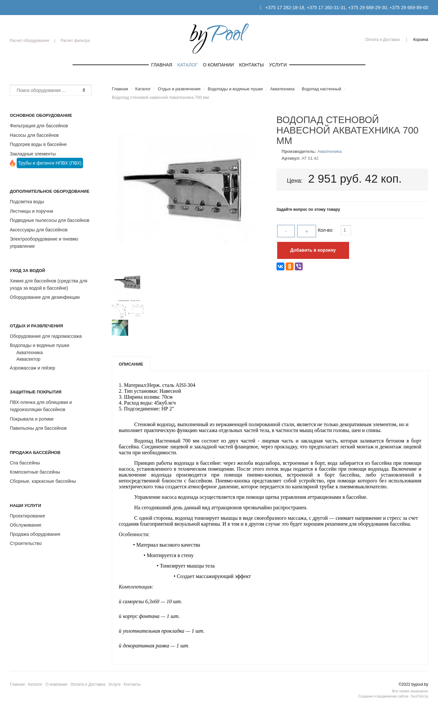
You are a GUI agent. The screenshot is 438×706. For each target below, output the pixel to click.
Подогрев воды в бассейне (38, 144)
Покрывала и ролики (32, 419)
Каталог (187, 64)
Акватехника (29, 352)
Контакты (251, 64)
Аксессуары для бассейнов (39, 229)
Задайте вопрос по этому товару (308, 209)
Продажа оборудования (35, 534)
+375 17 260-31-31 (326, 7)
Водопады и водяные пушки (39, 345)
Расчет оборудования (29, 40)
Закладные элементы (33, 153)
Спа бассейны (25, 462)
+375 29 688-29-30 (367, 7)
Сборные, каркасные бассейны (43, 481)
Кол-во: (326, 230)
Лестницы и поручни (31, 211)
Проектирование (27, 515)
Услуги (278, 64)
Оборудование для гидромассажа (46, 336)
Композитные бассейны (35, 472)
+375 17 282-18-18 (284, 7)
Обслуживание (26, 525)
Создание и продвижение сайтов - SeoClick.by (393, 696)
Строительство (26, 543)
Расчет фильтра (75, 40)
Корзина (420, 39)
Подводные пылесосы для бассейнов (49, 220)
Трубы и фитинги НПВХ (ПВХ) (50, 163)
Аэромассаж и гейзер (32, 368)
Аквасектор (28, 359)
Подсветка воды (27, 201)
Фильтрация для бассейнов (39, 125)
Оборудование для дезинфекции (45, 297)
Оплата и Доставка (382, 39)
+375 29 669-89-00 (408, 7)
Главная (161, 64)
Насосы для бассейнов (34, 135)
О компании (218, 64)
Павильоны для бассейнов (38, 428)
